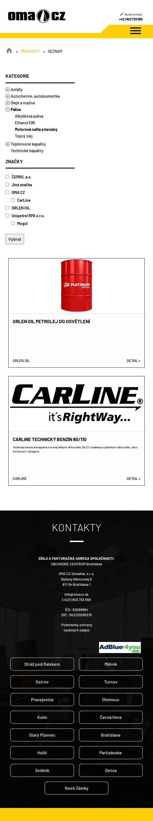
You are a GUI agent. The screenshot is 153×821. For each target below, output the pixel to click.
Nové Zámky (77, 788)
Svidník (42, 770)
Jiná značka (19, 184)
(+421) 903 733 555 (76, 599)
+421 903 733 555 (130, 19)
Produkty (30, 51)
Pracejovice (42, 699)
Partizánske (110, 752)
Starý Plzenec (42, 734)
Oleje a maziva (23, 102)
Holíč (42, 752)
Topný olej (23, 136)
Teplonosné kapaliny (28, 144)
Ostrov (42, 681)
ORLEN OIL (18, 208)
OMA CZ (15, 192)
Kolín (42, 717)
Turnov (111, 681)
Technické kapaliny (27, 150)
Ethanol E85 (25, 122)
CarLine (21, 200)
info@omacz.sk (76, 594)
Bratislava (110, 734)
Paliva (16, 109)
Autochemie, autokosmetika (35, 96)
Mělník (111, 664)
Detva (110, 770)
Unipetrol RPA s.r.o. (25, 215)
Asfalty (17, 89)
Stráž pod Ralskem (42, 664)
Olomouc (110, 699)
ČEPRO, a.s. (19, 177)
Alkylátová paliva (29, 116)
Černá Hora (110, 717)
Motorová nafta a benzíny (36, 129)
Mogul (19, 223)
